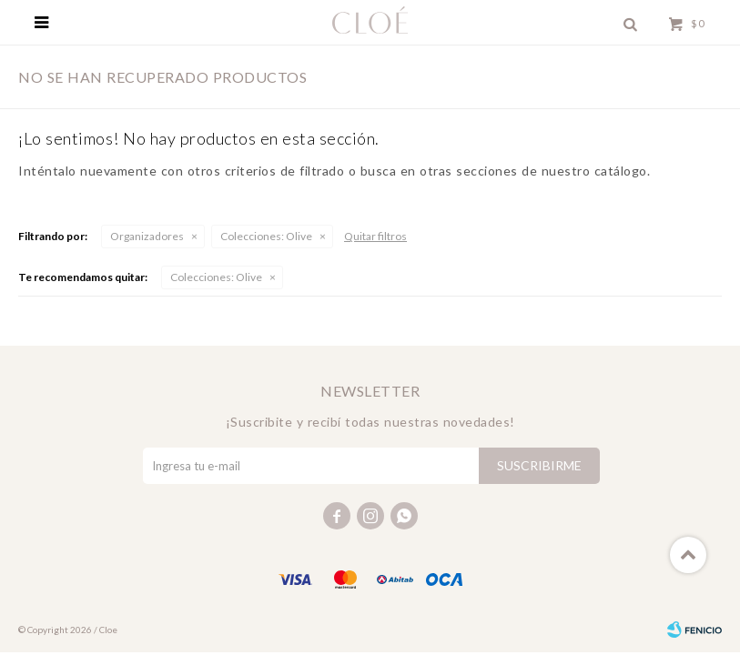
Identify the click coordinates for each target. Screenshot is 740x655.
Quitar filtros (375, 236)
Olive (266, 236)
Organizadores (147, 236)
